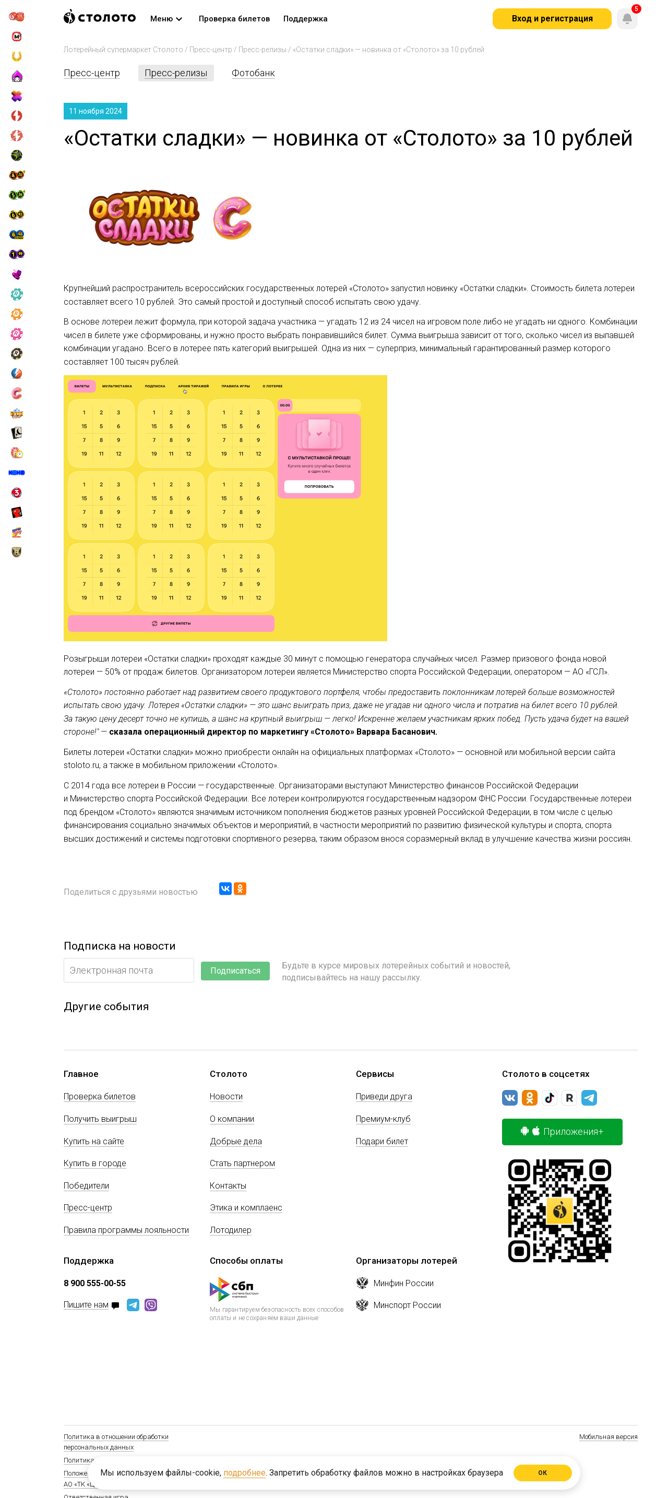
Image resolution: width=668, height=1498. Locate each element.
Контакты (228, 1186)
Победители (86, 1186)
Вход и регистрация (552, 18)
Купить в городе (95, 1163)
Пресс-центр (210, 49)
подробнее (244, 1473)
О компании (232, 1119)
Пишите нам (86, 1305)
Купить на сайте (94, 1141)
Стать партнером (242, 1163)
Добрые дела (236, 1141)
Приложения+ (562, 1131)
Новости (226, 1096)
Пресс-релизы (262, 49)
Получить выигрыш (100, 1119)
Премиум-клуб (383, 1119)
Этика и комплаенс (246, 1208)
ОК (543, 1473)
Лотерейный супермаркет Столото (123, 49)
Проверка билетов (100, 1096)
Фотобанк (253, 72)
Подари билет (382, 1141)
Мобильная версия (608, 1437)
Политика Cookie (89, 1460)
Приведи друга (384, 1096)
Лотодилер (231, 1230)
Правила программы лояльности (126, 1230)
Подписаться (235, 971)
